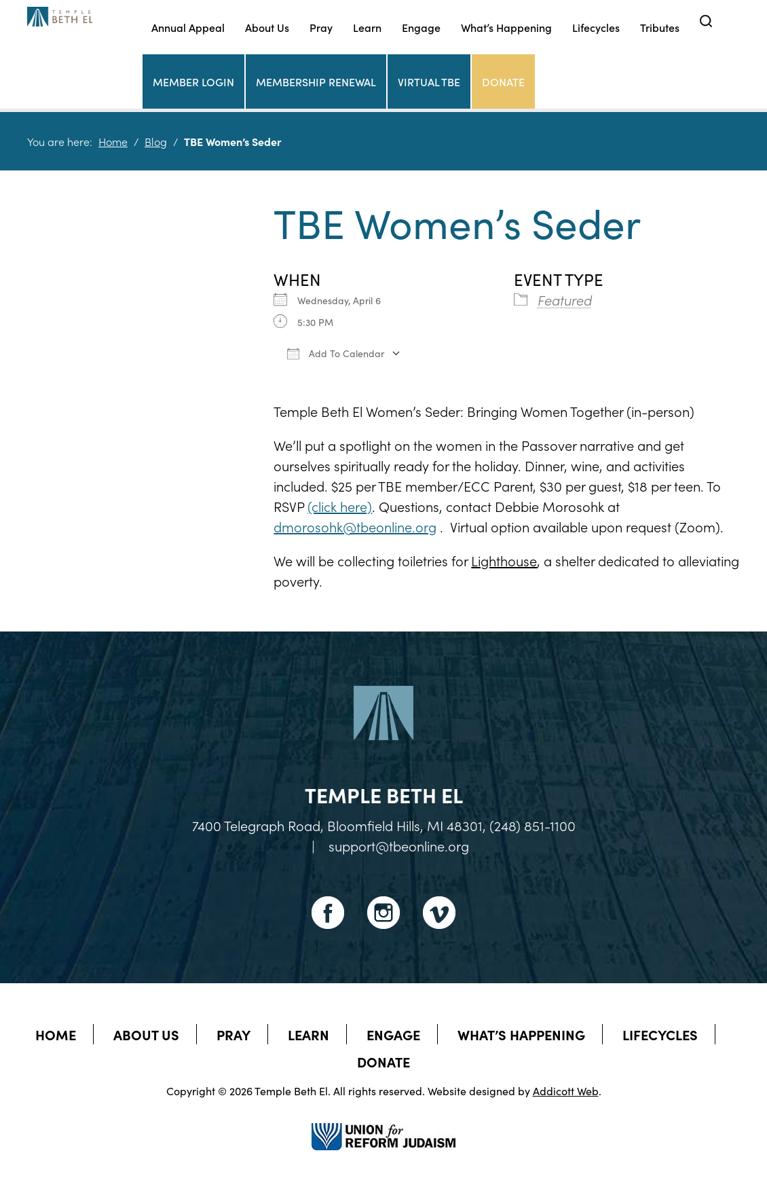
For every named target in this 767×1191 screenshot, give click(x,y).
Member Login (193, 81)
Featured (565, 299)
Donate (503, 81)
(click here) (339, 505)
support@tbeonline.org (399, 845)
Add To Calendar (335, 353)
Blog (156, 141)
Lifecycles (596, 27)
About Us (267, 27)
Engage (421, 27)
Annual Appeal (188, 27)
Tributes (659, 27)
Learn (367, 27)
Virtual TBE (429, 81)
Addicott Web (566, 1090)
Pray (321, 27)
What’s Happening (506, 27)
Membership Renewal (316, 81)
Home (113, 141)
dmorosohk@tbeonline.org (355, 526)
